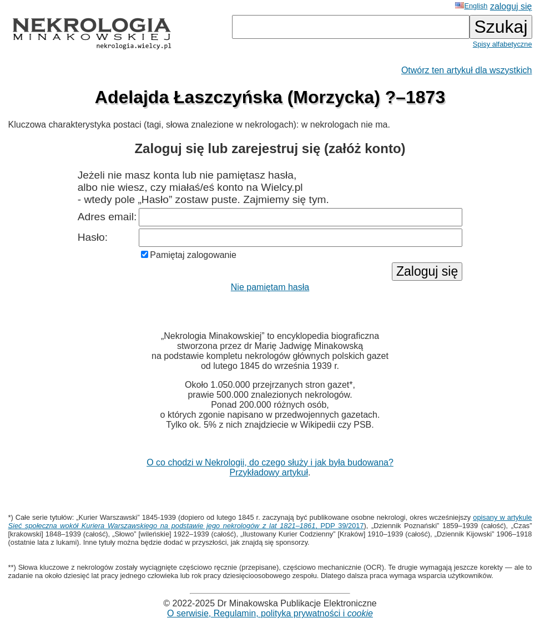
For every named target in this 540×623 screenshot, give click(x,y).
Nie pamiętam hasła (270, 287)
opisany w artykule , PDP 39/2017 (270, 521)
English (471, 6)
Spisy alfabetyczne (502, 44)
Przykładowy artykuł (269, 472)
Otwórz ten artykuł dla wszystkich (466, 70)
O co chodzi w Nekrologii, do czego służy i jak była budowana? (270, 462)
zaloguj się (511, 6)
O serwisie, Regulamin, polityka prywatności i (270, 613)
